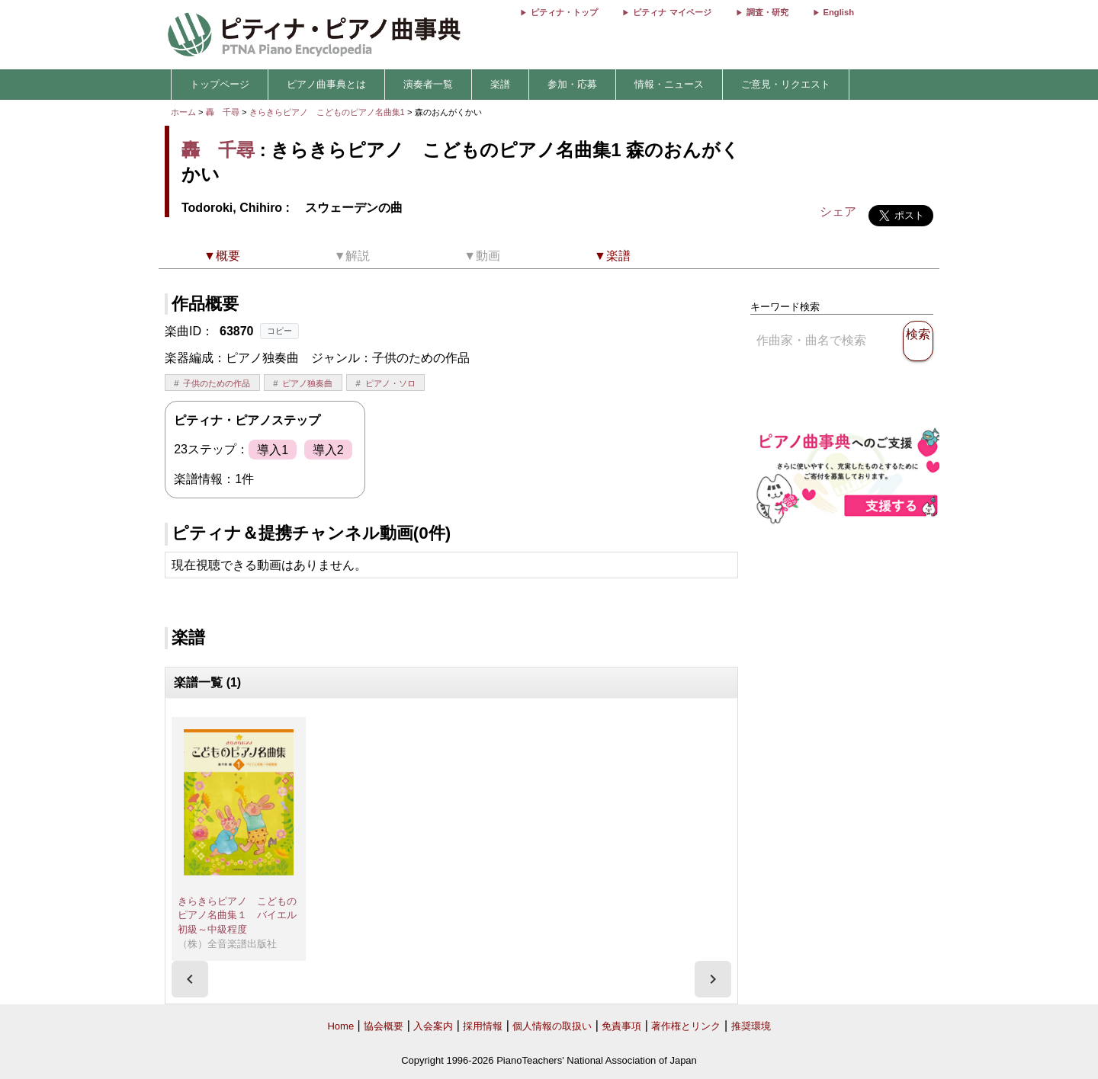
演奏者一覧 (428, 84)
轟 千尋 (222, 112)
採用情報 (482, 1026)
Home (340, 1026)
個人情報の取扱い (552, 1026)
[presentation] (190, 979)
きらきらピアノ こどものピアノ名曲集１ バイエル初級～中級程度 (237, 915)
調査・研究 (767, 12)
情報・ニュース (669, 84)
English (839, 12)
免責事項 (621, 1026)
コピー (279, 330)
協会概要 (383, 1026)
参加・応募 (572, 84)
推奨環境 (751, 1026)
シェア (838, 211)
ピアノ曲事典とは (326, 84)
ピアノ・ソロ (390, 383)
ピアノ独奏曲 (307, 383)
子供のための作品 (216, 383)
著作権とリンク (686, 1026)
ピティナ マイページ (672, 12)
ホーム (183, 112)
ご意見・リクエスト (785, 84)
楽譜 (500, 84)
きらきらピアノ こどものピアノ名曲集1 (328, 112)
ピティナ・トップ (564, 12)
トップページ (219, 84)
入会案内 (433, 1026)
